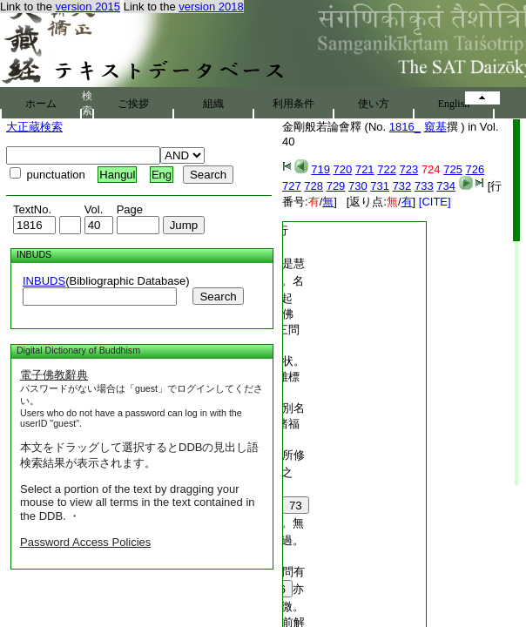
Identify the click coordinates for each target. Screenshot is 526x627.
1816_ (405, 126)
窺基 (435, 126)
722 (386, 169)
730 (358, 185)
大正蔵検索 (34, 126)
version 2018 (211, 6)
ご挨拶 (133, 104)
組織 (213, 104)
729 (336, 185)
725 (452, 169)
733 (424, 185)
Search (217, 296)
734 (445, 185)
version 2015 (88, 6)
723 (409, 169)
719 (320, 169)
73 (295, 505)
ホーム (41, 104)
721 (364, 169)
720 (343, 169)
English (454, 104)
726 (475, 169)
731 (379, 185)
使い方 (373, 104)
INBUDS (44, 280)
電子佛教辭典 (54, 374)
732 (402, 185)
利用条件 (293, 104)
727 (291, 185)
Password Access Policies (85, 542)
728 (313, 185)
